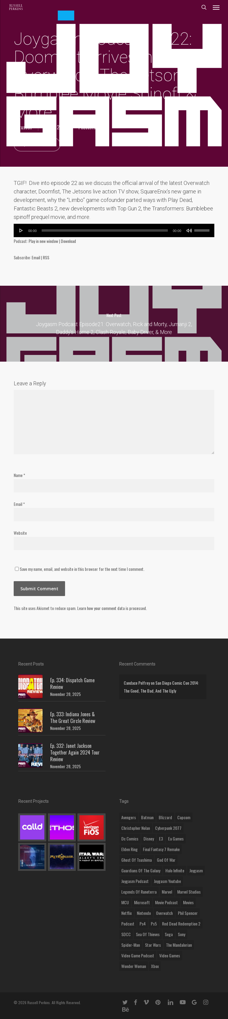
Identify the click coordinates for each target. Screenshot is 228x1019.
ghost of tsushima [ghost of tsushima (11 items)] (136, 860)
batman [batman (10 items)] (147, 817)
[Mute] (189, 230)
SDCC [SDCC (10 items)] (126, 934)
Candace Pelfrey (137, 683)
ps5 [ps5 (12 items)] (154, 923)
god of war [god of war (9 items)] (166, 860)
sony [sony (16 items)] (181, 934)
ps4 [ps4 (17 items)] (143, 923)
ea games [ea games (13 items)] (176, 838)
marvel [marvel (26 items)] (167, 891)
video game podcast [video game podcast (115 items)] (137, 955)
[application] (114, 230)
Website (20, 533)
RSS (46, 257)
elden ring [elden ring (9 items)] (129, 849)
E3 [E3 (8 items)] (161, 838)
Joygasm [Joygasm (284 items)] (196, 870)
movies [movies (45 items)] (188, 902)
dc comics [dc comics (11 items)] (129, 838)
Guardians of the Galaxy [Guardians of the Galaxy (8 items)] (140, 870)
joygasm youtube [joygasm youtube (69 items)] (167, 881)
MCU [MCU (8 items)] (125, 902)
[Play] (21, 230)
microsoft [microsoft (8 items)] (142, 902)
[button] (216, 7)
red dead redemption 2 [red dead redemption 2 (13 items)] (181, 923)
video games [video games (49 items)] (169, 955)
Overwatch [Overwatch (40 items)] (164, 913)
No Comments (37, 144)
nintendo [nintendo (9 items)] (144, 913)
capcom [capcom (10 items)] (183, 817)
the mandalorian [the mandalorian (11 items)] (179, 945)
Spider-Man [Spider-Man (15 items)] (130, 945)
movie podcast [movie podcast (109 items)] (166, 902)
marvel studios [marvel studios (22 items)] (189, 891)
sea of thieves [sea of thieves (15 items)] (148, 934)
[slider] (105, 230)
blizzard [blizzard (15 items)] (165, 817)
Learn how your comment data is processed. (112, 608)
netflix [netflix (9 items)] (126, 913)
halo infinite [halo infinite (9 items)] (174, 870)
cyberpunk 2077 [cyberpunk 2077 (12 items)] (168, 828)
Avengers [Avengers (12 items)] (128, 817)
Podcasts (87, 127)
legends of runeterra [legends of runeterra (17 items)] (139, 891)
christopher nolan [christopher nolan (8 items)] (135, 828)
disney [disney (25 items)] (148, 838)
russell (25, 127)
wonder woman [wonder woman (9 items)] (133, 966)
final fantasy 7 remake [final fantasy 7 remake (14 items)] (161, 849)
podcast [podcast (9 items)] (127, 923)
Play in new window (43, 241)
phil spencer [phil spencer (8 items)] (188, 913)
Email (36, 257)
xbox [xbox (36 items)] (155, 966)
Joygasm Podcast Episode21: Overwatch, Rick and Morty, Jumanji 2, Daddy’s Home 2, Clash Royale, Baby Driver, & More (114, 324)
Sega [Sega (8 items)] (169, 934)
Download (68, 241)
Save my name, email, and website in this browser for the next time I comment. (82, 569)
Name (19, 475)
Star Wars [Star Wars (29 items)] (153, 945)
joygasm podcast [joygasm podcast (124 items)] (135, 881)
